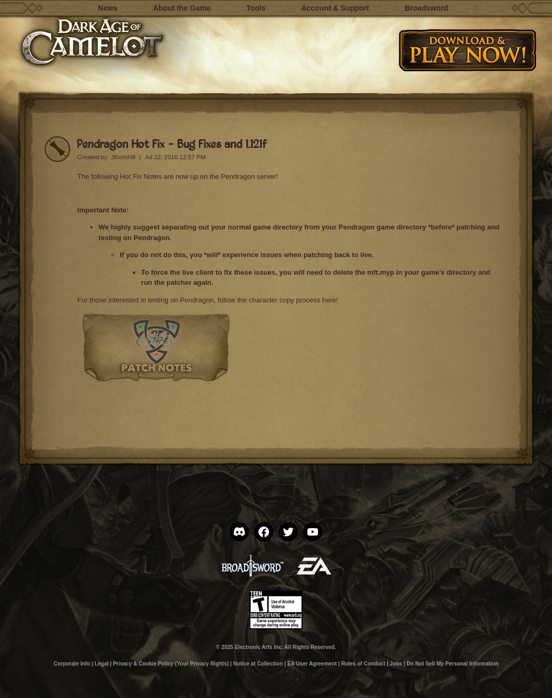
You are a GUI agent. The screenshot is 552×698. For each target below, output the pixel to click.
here (329, 300)
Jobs (396, 664)
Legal (101, 664)
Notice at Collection (257, 664)
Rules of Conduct (363, 664)
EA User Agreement (312, 664)
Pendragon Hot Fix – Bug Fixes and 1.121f (171, 143)
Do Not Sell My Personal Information (453, 664)
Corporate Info (72, 664)
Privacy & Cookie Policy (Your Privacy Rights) (171, 664)
